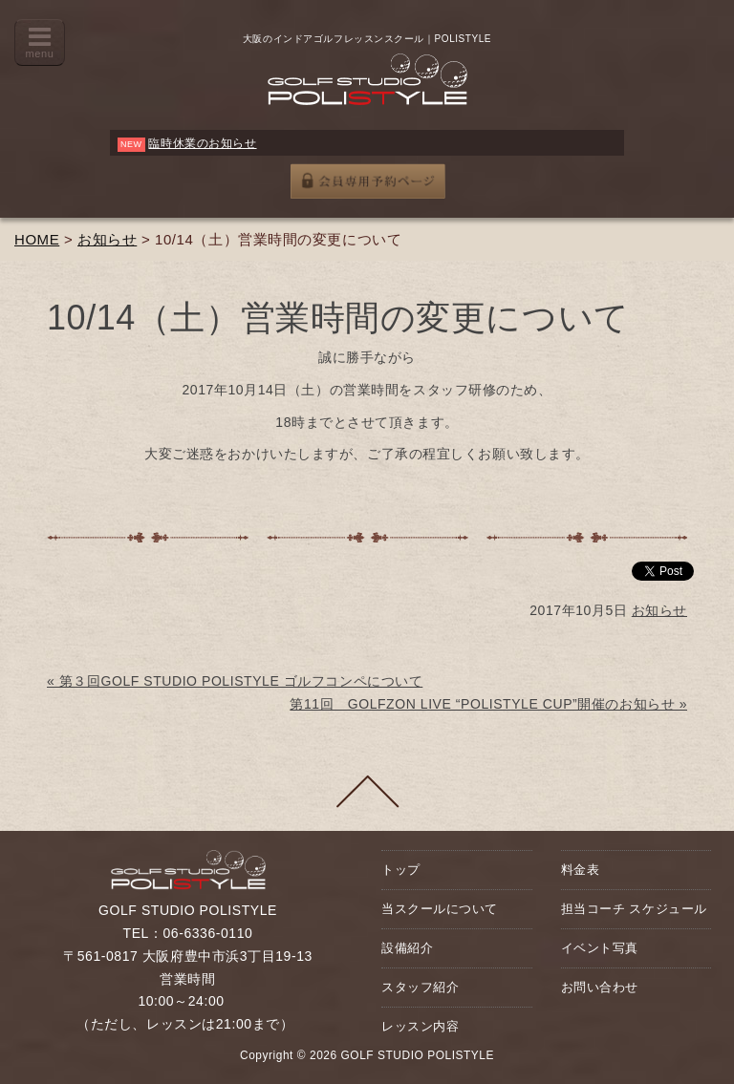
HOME (36, 239)
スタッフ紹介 (420, 987)
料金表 (580, 869)
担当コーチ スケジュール (634, 909)
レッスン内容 (420, 1026)
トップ (401, 869)
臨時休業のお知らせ (202, 143)
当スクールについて (439, 909)
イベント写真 (599, 948)
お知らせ (107, 239)
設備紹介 (407, 948)
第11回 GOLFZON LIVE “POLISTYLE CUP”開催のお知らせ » (488, 704)
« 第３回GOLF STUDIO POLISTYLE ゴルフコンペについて (234, 681)
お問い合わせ (599, 987)
